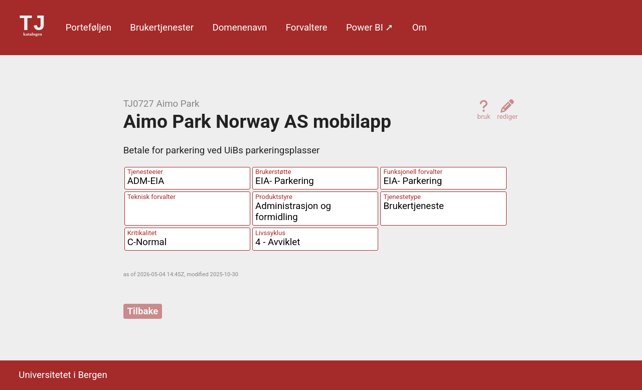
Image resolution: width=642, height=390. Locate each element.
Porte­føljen (88, 27)
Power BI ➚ (369, 27)
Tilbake (142, 311)
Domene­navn (239, 27)
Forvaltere (307, 27)
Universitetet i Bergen (63, 374)
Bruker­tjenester (162, 27)
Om (419, 27)
